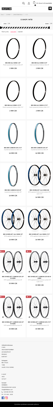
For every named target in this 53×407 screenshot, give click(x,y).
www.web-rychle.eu (33, 404)
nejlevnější (13, 32)
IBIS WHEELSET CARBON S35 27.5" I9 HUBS (39, 323)
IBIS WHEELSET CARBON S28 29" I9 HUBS (13, 323)
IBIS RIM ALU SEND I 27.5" (13, 105)
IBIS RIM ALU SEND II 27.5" (39, 105)
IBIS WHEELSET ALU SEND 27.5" (39, 234)
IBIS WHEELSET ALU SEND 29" (13, 234)
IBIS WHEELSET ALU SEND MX (39, 190)
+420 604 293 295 (7, 392)
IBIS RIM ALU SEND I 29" (13, 63)
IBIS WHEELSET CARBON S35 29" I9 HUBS (13, 277)
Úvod (2, 14)
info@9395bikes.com (7, 389)
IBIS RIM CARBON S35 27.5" (13, 148)
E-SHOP (8, 14)
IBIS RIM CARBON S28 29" (13, 190)
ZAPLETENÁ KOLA (17, 14)
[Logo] (6, 8)
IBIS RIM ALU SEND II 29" (39, 63)
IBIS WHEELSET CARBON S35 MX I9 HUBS (39, 277)
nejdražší (20, 32)
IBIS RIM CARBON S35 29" (39, 148)
